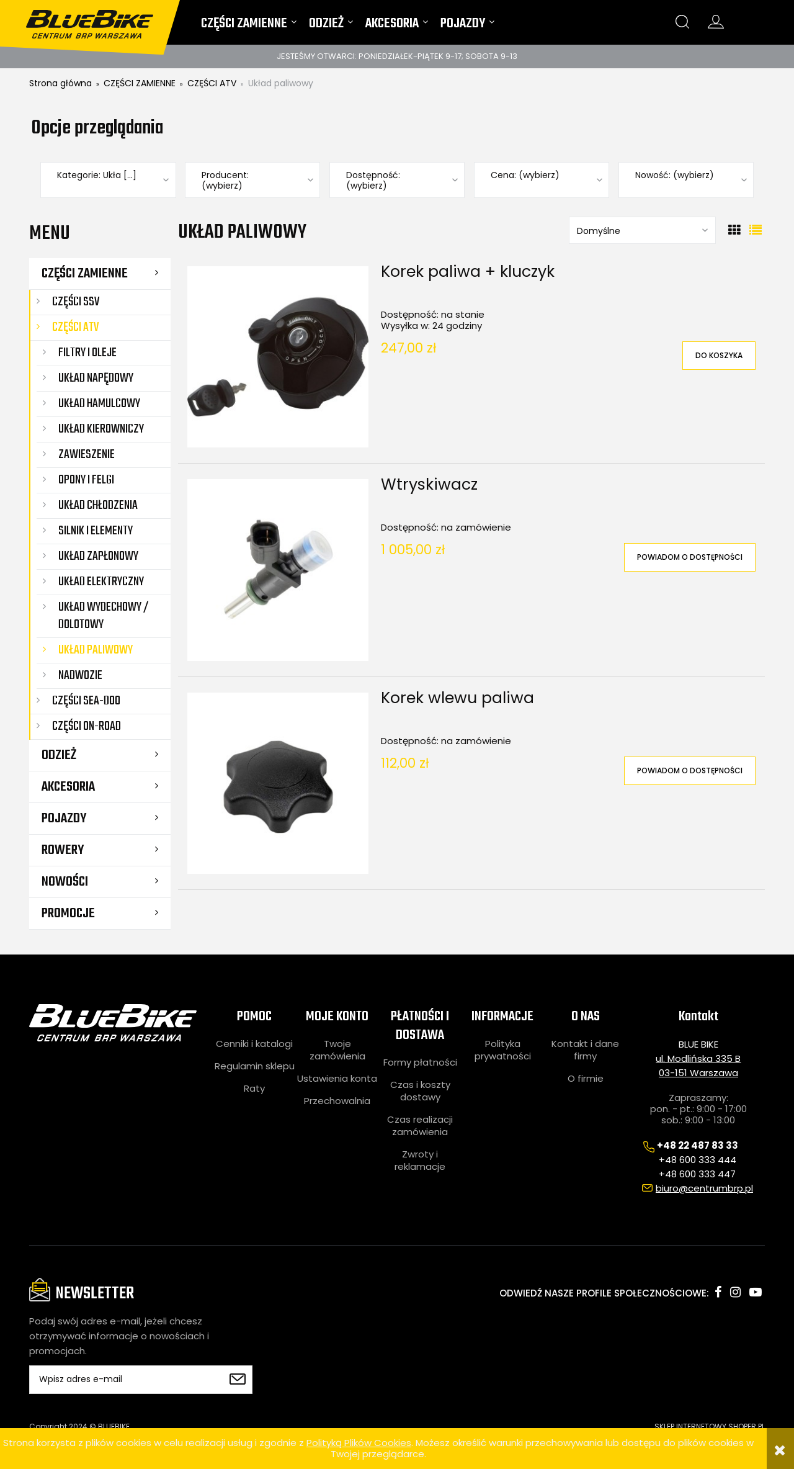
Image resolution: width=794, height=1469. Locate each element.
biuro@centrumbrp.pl (704, 1188)
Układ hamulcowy (99, 403)
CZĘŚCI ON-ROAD (86, 726)
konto (715, 21)
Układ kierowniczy (101, 429)
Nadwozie (80, 675)
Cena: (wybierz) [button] (525, 175)
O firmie (586, 1078)
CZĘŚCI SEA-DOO (86, 701)
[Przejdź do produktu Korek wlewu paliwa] (277, 783)
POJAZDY (64, 818)
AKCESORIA (68, 787)
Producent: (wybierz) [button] (225, 180)
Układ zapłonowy (98, 556)
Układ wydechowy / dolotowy (103, 616)
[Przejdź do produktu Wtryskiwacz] (277, 569)
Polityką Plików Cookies (358, 1442)
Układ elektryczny (101, 582)
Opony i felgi (86, 480)
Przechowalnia (337, 1101)
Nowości (65, 882)
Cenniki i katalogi (254, 1044)
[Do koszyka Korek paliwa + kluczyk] (719, 355)
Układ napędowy (95, 378)
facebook (718, 1292)
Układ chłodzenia (98, 505)
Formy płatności (420, 1062)
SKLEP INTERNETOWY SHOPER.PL (709, 1426)
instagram (735, 1292)
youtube (755, 1292)
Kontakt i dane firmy (585, 1050)
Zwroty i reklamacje (420, 1160)
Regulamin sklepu (255, 1066)
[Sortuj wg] (642, 230)
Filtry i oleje (87, 353)
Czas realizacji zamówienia (420, 1125)
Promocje (68, 913)
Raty (254, 1088)
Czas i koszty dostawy (420, 1091)
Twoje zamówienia (337, 1050)
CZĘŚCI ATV (75, 327)
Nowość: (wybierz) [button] (674, 175)
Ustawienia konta (337, 1078)
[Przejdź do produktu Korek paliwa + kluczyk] (277, 356)
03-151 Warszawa (698, 1072)
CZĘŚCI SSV (75, 302)
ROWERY (63, 850)
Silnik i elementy (95, 531)
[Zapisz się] (236, 1379)
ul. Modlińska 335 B (698, 1058)
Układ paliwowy (95, 650)
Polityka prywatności (503, 1050)
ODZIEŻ (59, 755)
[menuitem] (249, 26)
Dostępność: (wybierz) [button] (373, 180)
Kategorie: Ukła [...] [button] (96, 175)
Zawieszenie (86, 454)
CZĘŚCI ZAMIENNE (85, 274)
